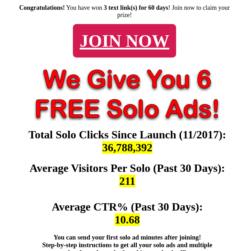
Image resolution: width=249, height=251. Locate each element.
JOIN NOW (124, 41)
